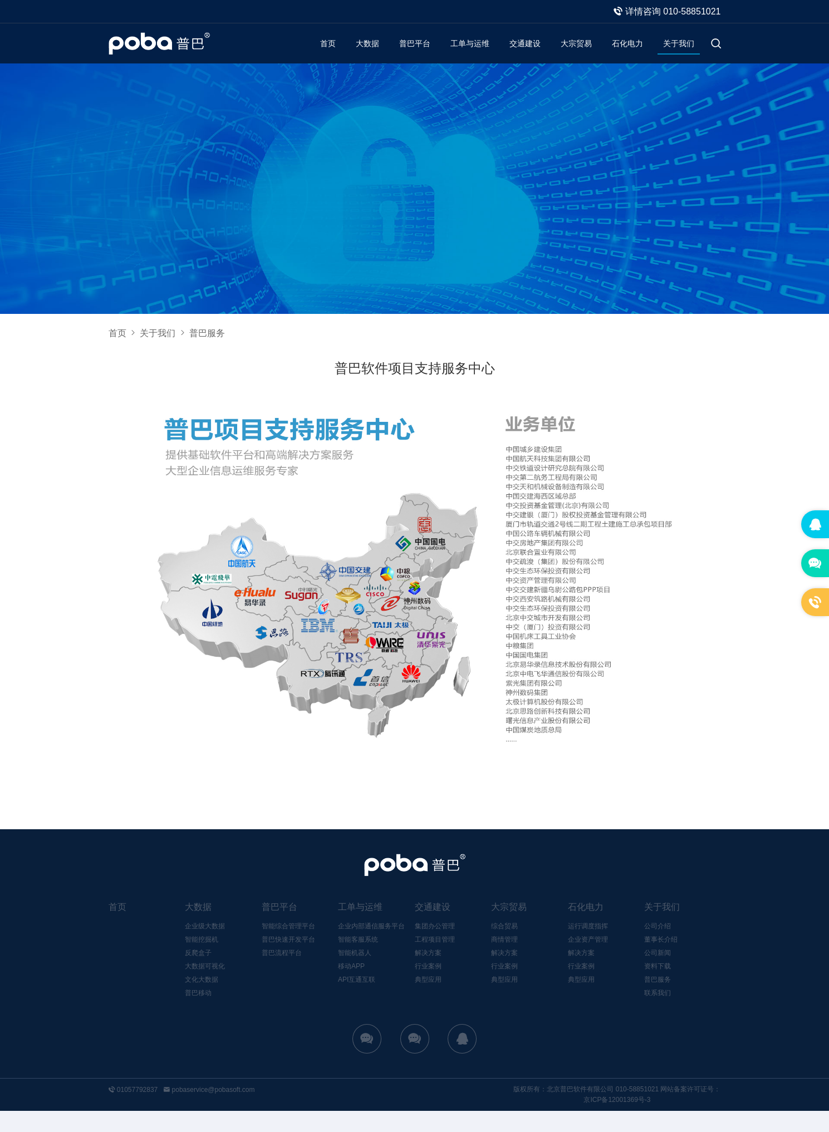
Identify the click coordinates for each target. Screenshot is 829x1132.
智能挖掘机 (201, 960)
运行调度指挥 (588, 947)
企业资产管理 (588, 960)
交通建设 (509, 53)
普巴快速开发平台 (288, 960)
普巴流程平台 (282, 974)
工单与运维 (449, 53)
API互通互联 (356, 1001)
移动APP (351, 987)
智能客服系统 (358, 960)
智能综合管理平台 (288, 947)
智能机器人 (354, 974)
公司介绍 (657, 947)
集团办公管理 (435, 947)
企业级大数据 (205, 947)
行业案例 (428, 987)
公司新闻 (657, 974)
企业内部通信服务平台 (371, 947)
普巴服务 (657, 1001)
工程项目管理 (435, 960)
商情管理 (504, 960)
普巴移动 (198, 1014)
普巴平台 (389, 53)
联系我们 (657, 1014)
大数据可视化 (205, 987)
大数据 (338, 53)
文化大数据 (201, 1001)
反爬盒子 (198, 974)
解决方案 (428, 974)
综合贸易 (504, 947)
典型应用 (428, 1001)
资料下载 (657, 987)
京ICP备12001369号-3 (616, 1121)
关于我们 (676, 53)
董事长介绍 (661, 960)
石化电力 (621, 53)
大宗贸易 (565, 53)
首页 (296, 53)
